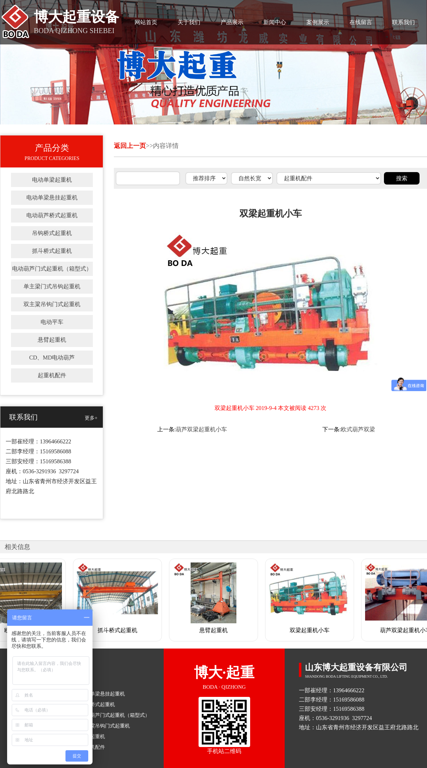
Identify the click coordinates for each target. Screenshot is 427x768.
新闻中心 (274, 22)
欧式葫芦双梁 (358, 429)
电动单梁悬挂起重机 (52, 197)
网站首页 (146, 22)
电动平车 (52, 322)
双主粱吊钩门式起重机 (51, 304)
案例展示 (317, 22)
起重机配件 (52, 375)
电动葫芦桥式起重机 (52, 215)
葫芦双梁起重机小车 (201, 429)
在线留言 (360, 22)
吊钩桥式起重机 (52, 233)
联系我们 (403, 22)
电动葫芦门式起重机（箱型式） (52, 269)
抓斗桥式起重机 (52, 251)
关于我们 (189, 22)
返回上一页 (130, 145)
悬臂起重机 (52, 340)
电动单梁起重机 (52, 180)
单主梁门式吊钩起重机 (51, 286)
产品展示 (232, 22)
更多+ (91, 418)
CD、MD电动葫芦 (52, 357)
